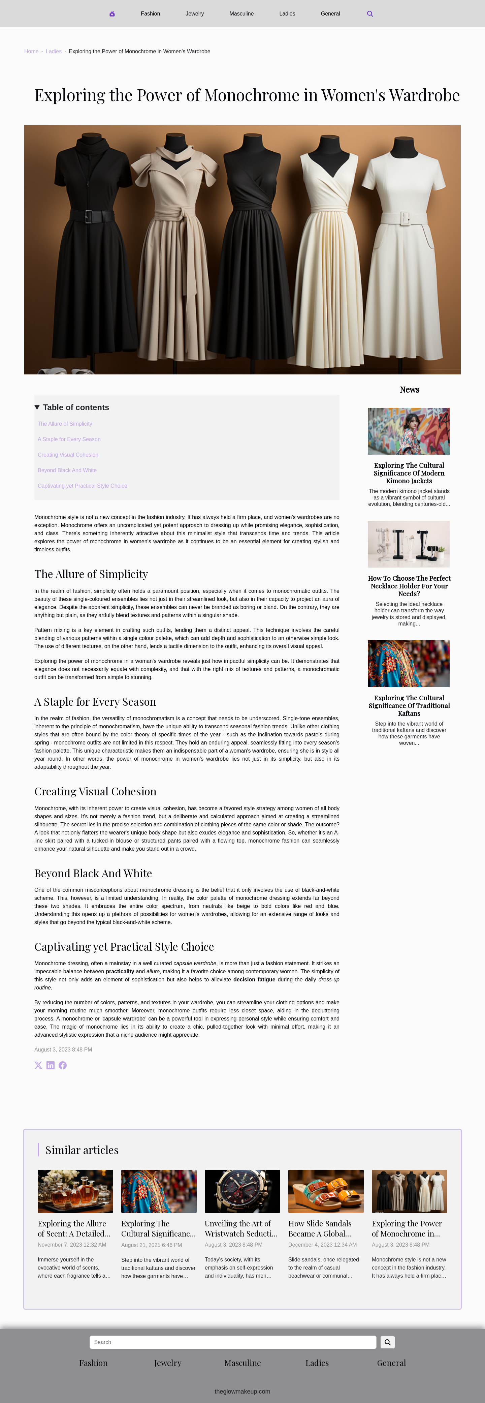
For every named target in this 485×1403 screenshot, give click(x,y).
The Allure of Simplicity (65, 424)
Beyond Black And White (67, 470)
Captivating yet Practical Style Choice (82, 486)
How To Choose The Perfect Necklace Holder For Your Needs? (409, 586)
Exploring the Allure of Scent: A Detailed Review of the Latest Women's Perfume (72, 1238)
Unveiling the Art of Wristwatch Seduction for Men (242, 1233)
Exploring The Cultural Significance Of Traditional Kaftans (409, 705)
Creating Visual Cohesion (68, 455)
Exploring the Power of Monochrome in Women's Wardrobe (407, 1233)
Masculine (242, 14)
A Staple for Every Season (69, 439)
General (330, 14)
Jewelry (195, 14)
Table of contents (76, 407)
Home (31, 51)
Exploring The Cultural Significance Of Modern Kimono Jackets (409, 473)
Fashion (150, 14)
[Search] (233, 1342)
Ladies (287, 14)
